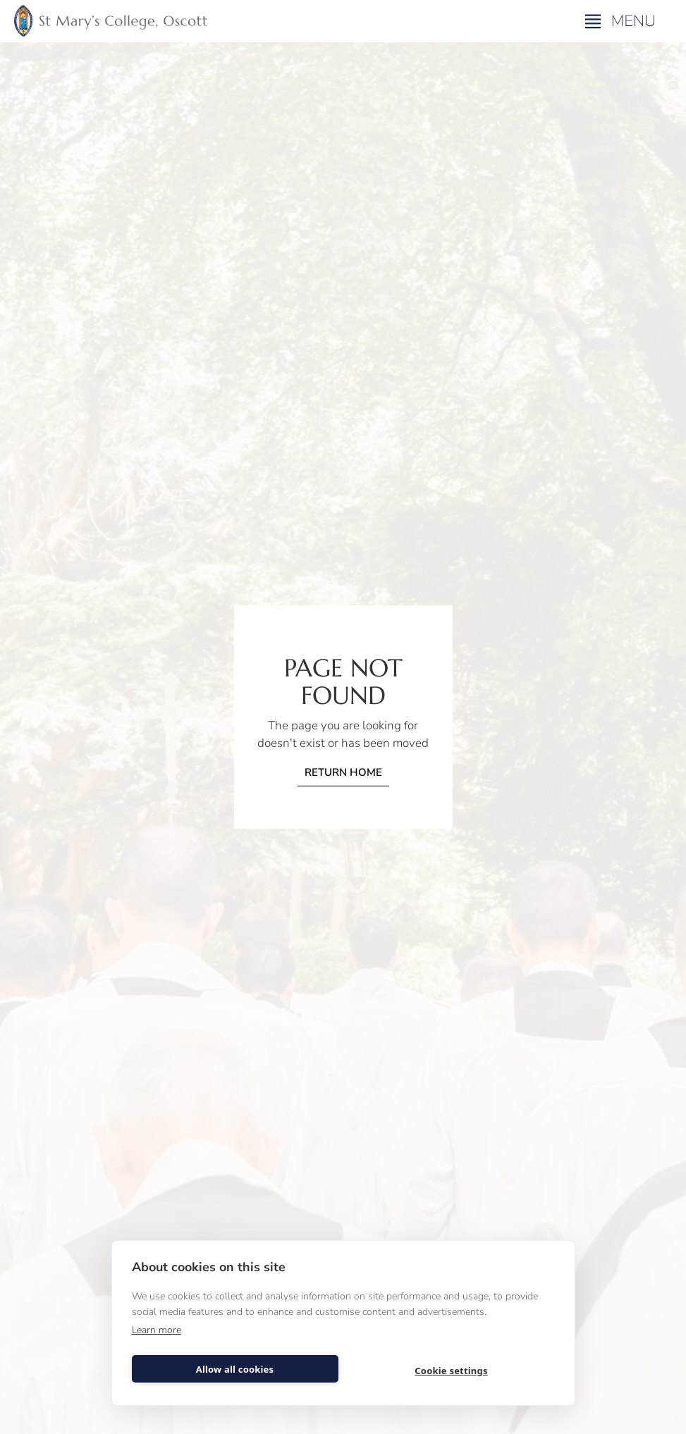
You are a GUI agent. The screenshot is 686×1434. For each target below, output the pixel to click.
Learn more (156, 1330)
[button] (622, 21)
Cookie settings (451, 1370)
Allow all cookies (235, 1369)
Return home (343, 772)
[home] (111, 21)
